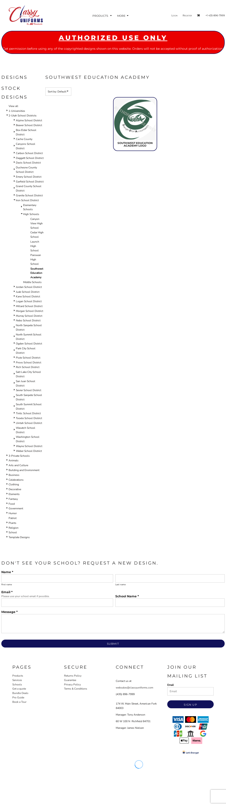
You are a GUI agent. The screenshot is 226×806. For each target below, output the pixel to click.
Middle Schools (32, 282)
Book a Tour (19, 702)
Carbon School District (29, 153)
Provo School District (28, 362)
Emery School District (28, 176)
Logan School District (29, 301)
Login (174, 15)
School (13, 532)
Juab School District (27, 292)
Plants (12, 523)
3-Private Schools (19, 456)
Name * (7, 572)
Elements (14, 494)
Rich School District (27, 367)
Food (12, 504)
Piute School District (28, 357)
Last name (120, 584)
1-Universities (17, 111)
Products (17, 675)
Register (187, 15)
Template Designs (19, 537)
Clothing (14, 484)
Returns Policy (72, 675)
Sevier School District (28, 390)
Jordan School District (29, 287)
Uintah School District (29, 423)
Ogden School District (29, 343)
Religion (13, 528)
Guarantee (70, 680)
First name (6, 584)
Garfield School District (30, 181)
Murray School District (29, 316)
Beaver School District (29, 125)
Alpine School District (29, 120)
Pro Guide (18, 697)
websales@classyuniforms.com (134, 687)
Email (170, 685)
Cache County (24, 139)
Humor (13, 513)
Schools (17, 684)
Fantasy (13, 499)
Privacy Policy (72, 684)
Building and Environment (24, 470)
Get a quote (19, 688)
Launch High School (34, 246)
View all (13, 106)
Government (16, 508)
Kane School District (28, 296)
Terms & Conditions (75, 688)
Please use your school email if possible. (25, 596)
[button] (102, 15)
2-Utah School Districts (23, 115)
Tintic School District (28, 413)
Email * (7, 592)
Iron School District (27, 200)
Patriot (13, 518)
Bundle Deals (20, 693)
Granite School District (29, 195)
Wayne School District (29, 446)
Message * (9, 612)
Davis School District (28, 162)
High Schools (31, 214)
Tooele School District (29, 418)
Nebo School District (28, 320)
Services (17, 680)
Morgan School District (29, 311)
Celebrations (16, 480)
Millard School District (29, 306)
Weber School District (29, 451)
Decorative (15, 489)
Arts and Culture (18, 465)
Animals (13, 460)
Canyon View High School (36, 223)
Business (14, 475)
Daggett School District (30, 158)
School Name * (127, 596)
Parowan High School (35, 259)
